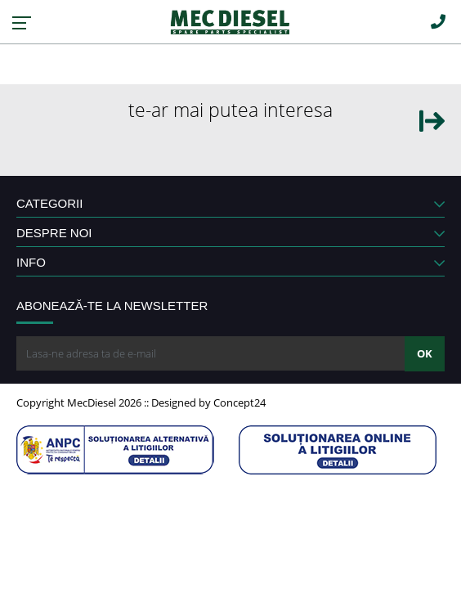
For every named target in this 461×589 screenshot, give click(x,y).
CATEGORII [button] (230, 203)
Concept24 (239, 402)
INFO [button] (230, 262)
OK (424, 353)
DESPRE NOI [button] (230, 233)
